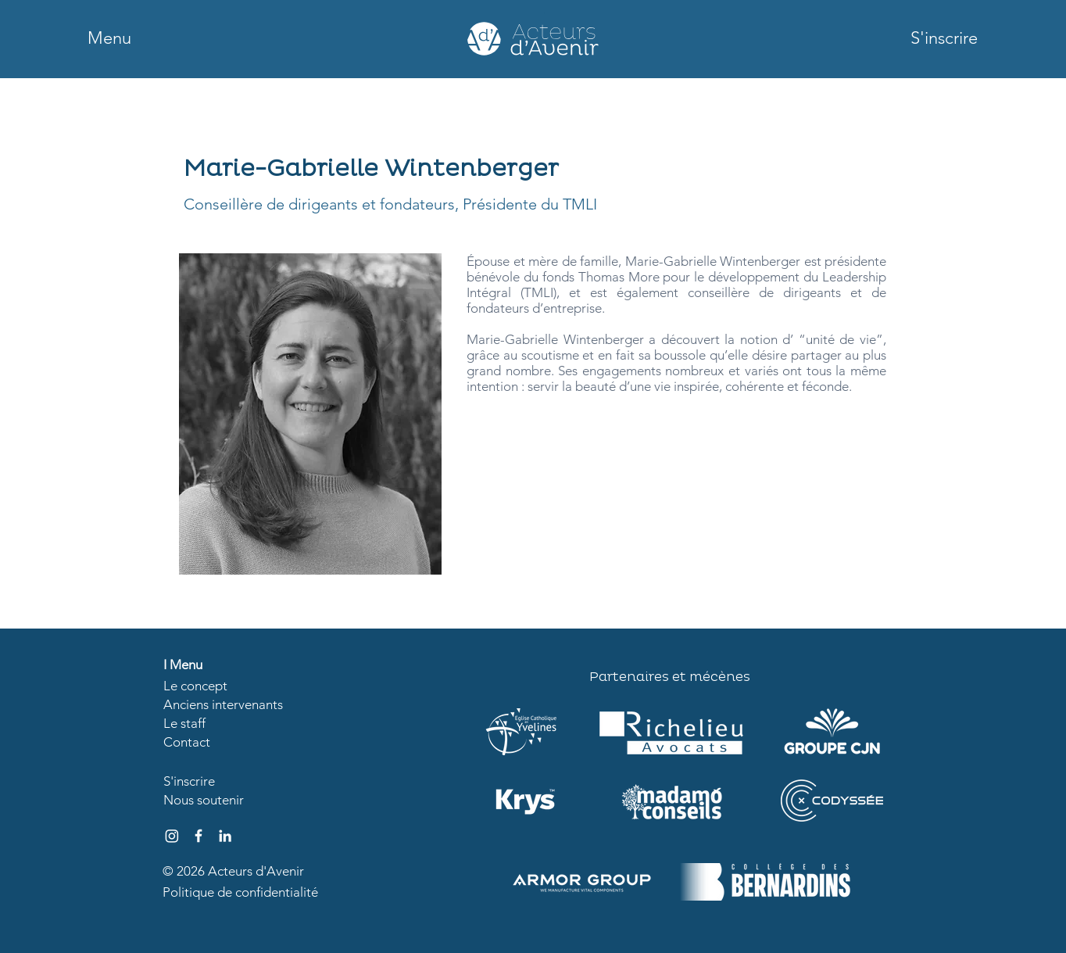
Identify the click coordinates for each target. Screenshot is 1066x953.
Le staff (184, 723)
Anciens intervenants (223, 704)
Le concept (195, 685)
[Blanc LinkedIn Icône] (225, 835)
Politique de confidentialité (240, 892)
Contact (186, 742)
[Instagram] (172, 835)
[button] (109, 39)
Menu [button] (186, 664)
